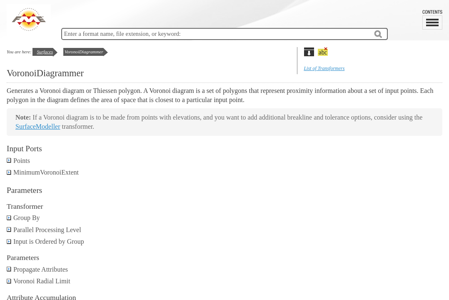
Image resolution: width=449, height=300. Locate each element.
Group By (23, 217)
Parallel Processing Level (44, 229)
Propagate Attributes (37, 269)
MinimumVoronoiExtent (43, 172)
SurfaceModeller (37, 126)
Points (18, 160)
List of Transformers (324, 68)
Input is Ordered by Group (45, 241)
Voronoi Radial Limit (38, 281)
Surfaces (45, 51)
